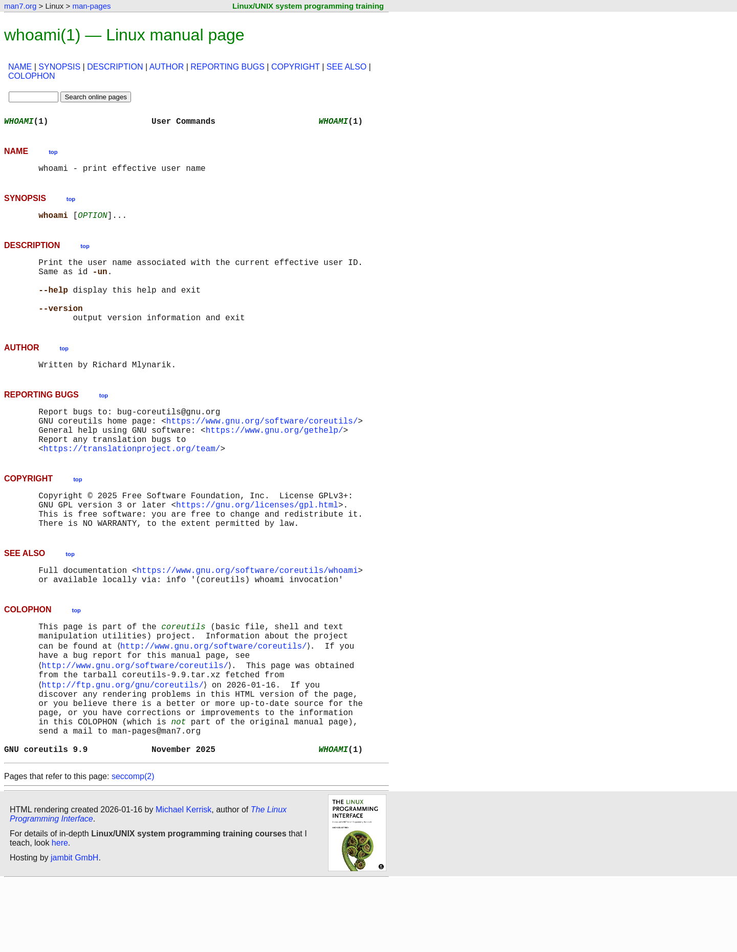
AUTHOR (166, 66)
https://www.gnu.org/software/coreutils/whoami (247, 612)
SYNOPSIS (59, 66)
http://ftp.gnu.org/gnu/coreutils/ (125, 740)
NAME (20, 66)
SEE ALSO (346, 66)
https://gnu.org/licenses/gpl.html (257, 541)
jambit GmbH (74, 928)
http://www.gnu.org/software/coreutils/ (215, 695)
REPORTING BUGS (227, 66)
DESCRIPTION (115, 66)
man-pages (91, 6)
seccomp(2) (133, 847)
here (60, 913)
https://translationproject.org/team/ (132, 480)
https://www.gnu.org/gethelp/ (274, 458)
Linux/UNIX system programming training (308, 6)
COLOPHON (31, 76)
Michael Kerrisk (183, 880)
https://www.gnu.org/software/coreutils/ (262, 447)
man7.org (20, 6)
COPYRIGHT (295, 66)
